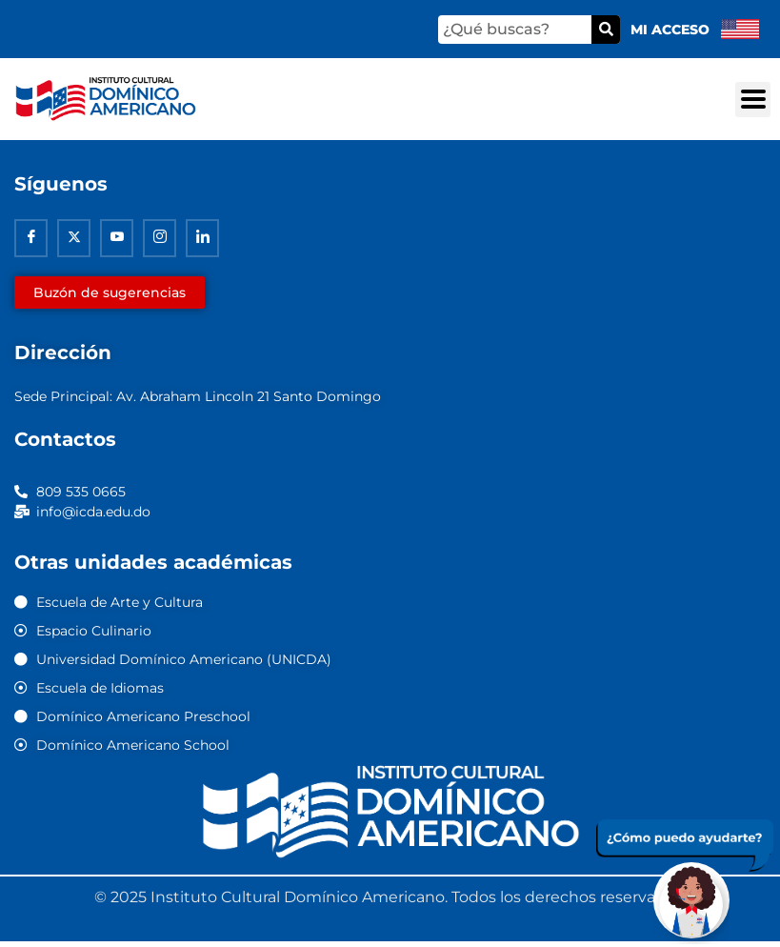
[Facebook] (31, 238)
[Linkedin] (202, 238)
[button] (752, 99)
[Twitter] (73, 238)
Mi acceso (670, 29)
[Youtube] (116, 238)
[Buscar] (605, 29)
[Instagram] (159, 238)
